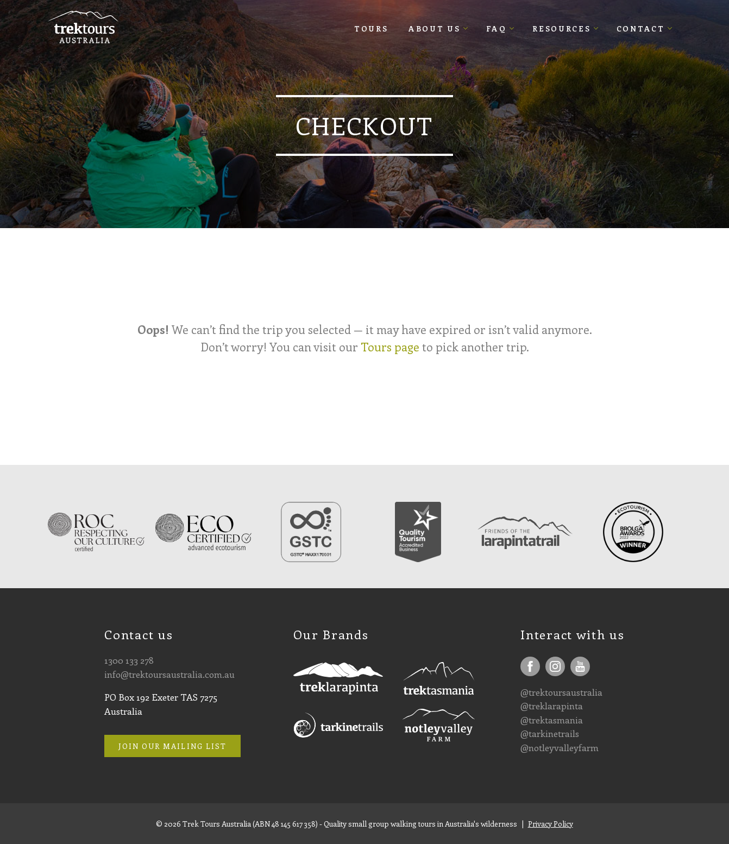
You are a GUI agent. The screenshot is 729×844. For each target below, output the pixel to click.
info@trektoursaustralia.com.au (169, 674)
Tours (371, 28)
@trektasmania (551, 720)
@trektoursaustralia (561, 692)
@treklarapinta (551, 705)
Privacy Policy (550, 823)
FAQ (496, 28)
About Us (435, 28)
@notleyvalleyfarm (559, 747)
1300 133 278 (129, 660)
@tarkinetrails (549, 733)
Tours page (390, 347)
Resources (561, 28)
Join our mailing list (172, 746)
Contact (641, 28)
